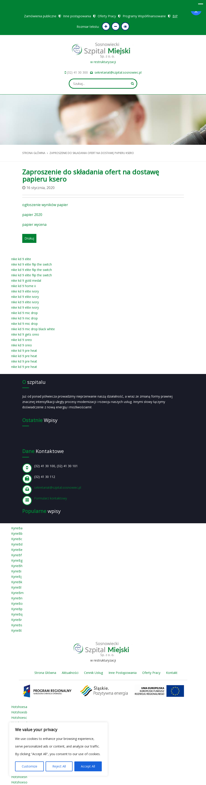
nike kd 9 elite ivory (25, 291)
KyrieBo (17, 603)
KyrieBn (16, 598)
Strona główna (33, 153)
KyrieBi (16, 571)
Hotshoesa (19, 707)
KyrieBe (16, 550)
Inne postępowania (77, 16)
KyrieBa (16, 528)
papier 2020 (32, 214)
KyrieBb (16, 533)
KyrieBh (16, 566)
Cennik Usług (93, 673)
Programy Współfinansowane (144, 16)
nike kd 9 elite (21, 259)
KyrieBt (16, 630)
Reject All (59, 766)
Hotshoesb (19, 712)
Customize (29, 766)
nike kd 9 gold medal (26, 280)
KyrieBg (16, 560)
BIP (175, 16)
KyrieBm (17, 593)
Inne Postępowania (123, 673)
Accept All (88, 766)
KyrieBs (16, 625)
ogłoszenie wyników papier (45, 204)
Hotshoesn (19, 777)
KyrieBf (16, 555)
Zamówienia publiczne (40, 16)
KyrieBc (16, 539)
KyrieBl (16, 587)
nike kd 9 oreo (21, 340)
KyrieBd (16, 544)
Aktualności (70, 673)
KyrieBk (16, 582)
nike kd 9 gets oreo (25, 334)
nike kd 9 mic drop (24, 313)
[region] (58, 749)
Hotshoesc (19, 717)
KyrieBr (16, 620)
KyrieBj (16, 576)
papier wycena (34, 224)
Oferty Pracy (107, 16)
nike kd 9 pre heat (24, 350)
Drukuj (29, 238)
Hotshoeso (19, 782)
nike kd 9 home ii (23, 286)
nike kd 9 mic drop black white (33, 329)
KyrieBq (16, 614)
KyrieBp (16, 609)
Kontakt (171, 673)
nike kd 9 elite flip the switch (31, 264)
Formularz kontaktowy (50, 498)
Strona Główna (45, 673)
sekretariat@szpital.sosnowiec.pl (118, 72)
